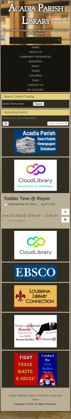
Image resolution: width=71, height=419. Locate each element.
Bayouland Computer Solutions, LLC (40, 414)
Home (35, 47)
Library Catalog (17, 395)
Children (35, 75)
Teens (35, 70)
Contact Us (35, 85)
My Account (35, 89)
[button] (6, 124)
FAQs (35, 80)
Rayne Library (16, 221)
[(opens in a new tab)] (36, 175)
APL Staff (50, 204)
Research (35, 61)
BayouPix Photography (42, 416)
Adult (36, 66)
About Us (35, 52)
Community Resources (35, 56)
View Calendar (57, 123)
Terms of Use (48, 395)
